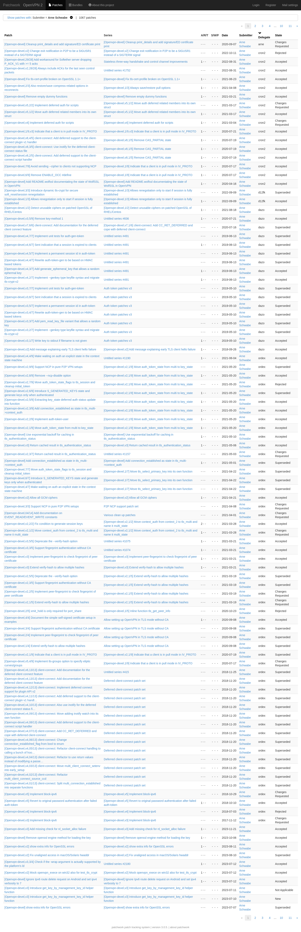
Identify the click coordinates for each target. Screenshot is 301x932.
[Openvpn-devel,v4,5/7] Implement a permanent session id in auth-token (49, 253)
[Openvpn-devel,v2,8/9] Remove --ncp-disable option (37, 375)
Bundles (75, 5)
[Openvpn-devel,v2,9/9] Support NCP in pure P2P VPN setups (43, 366)
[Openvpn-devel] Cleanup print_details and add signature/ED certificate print (52, 44)
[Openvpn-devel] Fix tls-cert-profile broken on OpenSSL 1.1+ (42, 79)
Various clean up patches (119, 515)
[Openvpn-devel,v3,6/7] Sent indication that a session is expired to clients (50, 297)
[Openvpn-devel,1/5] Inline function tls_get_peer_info (137, 611)
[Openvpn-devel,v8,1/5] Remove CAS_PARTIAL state (137, 140)
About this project (101, 5)
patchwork (118, 927)
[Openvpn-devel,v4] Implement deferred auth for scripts (39, 122)
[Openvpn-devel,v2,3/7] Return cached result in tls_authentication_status (50, 454)
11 (290, 26)
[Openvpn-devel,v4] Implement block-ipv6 (30, 811)
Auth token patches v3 (118, 288)
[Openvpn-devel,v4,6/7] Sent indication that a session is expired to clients (50, 244)
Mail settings (290, 5)
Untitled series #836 (116, 218)
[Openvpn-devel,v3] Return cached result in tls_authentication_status (47, 445)
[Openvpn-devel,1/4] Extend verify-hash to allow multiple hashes (44, 645)
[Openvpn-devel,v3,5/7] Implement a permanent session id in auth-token (49, 305)
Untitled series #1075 (117, 541)
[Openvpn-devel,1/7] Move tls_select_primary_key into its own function (148, 471)
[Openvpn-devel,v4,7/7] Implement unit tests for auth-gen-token (44, 236)
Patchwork (11, 5)
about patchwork (179, 927)
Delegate (264, 37)
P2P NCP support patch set (121, 506)
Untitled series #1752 (117, 70)
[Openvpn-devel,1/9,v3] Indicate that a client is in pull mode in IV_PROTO (50, 131)
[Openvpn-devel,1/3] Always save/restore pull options (137, 87)
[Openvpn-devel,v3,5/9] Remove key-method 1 (33, 218)
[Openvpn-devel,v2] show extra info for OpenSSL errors (39, 846)
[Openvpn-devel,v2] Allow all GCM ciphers (30, 497)
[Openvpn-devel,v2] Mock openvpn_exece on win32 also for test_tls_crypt (50, 872)
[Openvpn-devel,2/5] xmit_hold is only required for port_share (42, 611)
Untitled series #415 (116, 672)
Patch (8, 35)
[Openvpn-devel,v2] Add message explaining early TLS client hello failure (50, 349)
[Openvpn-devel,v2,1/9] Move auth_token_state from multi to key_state (148, 366)
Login (256, 5)
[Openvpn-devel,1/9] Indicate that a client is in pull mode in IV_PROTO (148, 166)
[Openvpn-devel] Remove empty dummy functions (35, 96)
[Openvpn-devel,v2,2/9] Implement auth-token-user (36, 419)
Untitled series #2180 (117, 863)
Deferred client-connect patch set (124, 680)
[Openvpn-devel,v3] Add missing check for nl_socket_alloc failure (45, 829)
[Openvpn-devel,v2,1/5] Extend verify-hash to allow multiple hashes (146, 576)
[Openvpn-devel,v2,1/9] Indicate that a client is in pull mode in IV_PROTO (50, 654)
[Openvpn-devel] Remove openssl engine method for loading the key (47, 837)
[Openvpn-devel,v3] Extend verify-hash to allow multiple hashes (44, 567)
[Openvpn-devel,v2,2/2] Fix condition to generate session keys (43, 523)
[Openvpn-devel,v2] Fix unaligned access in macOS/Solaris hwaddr (46, 855)
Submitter (245, 35)
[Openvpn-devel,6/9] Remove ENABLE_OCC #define (37, 175)
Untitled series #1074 (117, 550)
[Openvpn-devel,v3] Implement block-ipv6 (30, 820)
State (278, 35)
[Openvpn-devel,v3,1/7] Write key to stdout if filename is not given (45, 340)
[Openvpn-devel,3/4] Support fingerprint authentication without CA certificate (52, 628)
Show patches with (19, 17)
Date (225, 35)
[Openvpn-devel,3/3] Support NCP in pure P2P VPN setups (41, 506)
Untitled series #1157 (117, 454)
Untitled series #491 (116, 236)
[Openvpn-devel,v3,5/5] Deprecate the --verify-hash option (40, 541)
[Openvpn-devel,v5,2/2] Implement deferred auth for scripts (41, 105)
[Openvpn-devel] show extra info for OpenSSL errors (37, 907)
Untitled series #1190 (117, 358)
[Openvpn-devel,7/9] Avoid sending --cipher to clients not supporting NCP (50, 166)
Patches (55, 5)
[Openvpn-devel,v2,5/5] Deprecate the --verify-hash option (40, 576)
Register (271, 5)
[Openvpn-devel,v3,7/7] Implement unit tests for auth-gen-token (44, 288)
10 (281, 26)
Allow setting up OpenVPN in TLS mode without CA (136, 619)
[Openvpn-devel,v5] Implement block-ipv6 (30, 794)
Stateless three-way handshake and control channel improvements (145, 61)
